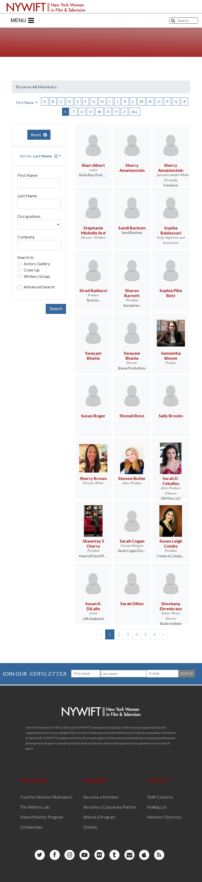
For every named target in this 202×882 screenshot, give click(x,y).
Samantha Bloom (171, 355)
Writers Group (37, 276)
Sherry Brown (93, 478)
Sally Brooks (171, 415)
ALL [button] (135, 111)
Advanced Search (39, 286)
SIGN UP (186, 673)
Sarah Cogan (132, 540)
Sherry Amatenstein (132, 168)
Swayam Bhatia (93, 355)
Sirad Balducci (93, 290)
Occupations (29, 216)
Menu (22, 20)
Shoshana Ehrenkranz (171, 606)
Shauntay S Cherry (93, 543)
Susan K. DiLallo (93, 606)
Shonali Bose (131, 415)
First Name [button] (25, 102)
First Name (27, 175)
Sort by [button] (39, 156)
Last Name (27, 195)
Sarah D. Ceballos (170, 481)
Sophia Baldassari (170, 230)
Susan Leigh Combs (170, 543)
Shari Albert (93, 165)
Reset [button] (39, 134)
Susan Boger (93, 415)
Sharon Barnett (132, 293)
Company (26, 236)
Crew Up (32, 269)
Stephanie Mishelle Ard (93, 230)
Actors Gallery (37, 263)
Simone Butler (132, 478)
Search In (25, 257)
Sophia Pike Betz (170, 293)
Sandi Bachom (132, 227)
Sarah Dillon (132, 603)
